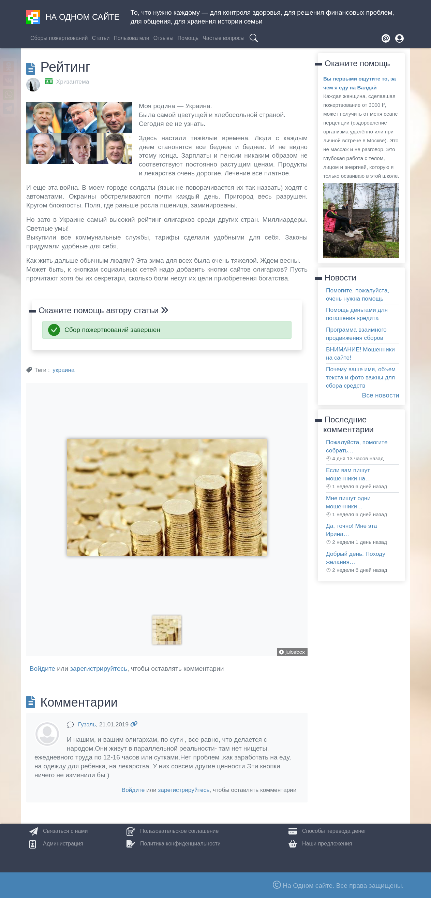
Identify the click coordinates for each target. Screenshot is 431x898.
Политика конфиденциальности (180, 843)
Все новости (380, 395)
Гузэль (87, 724)
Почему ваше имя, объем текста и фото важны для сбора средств (361, 377)
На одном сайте (73, 17)
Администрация (63, 843)
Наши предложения (327, 843)
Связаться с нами (65, 831)
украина (63, 369)
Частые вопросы (223, 38)
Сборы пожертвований (59, 38)
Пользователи (131, 38)
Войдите (42, 668)
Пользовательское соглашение (179, 831)
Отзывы (163, 38)
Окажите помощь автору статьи (103, 310)
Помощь (187, 38)
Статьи (100, 38)
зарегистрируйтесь (98, 668)
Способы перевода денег (334, 831)
